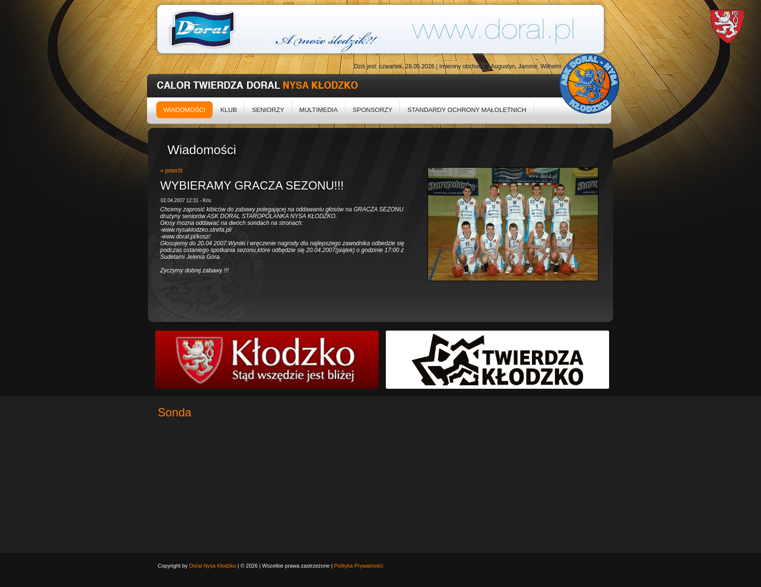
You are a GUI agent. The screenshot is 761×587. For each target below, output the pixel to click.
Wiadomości (185, 109)
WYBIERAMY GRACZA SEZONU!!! (252, 185)
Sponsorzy (373, 109)
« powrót (171, 170)
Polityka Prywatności (358, 566)
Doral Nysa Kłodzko (212, 566)
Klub (228, 109)
